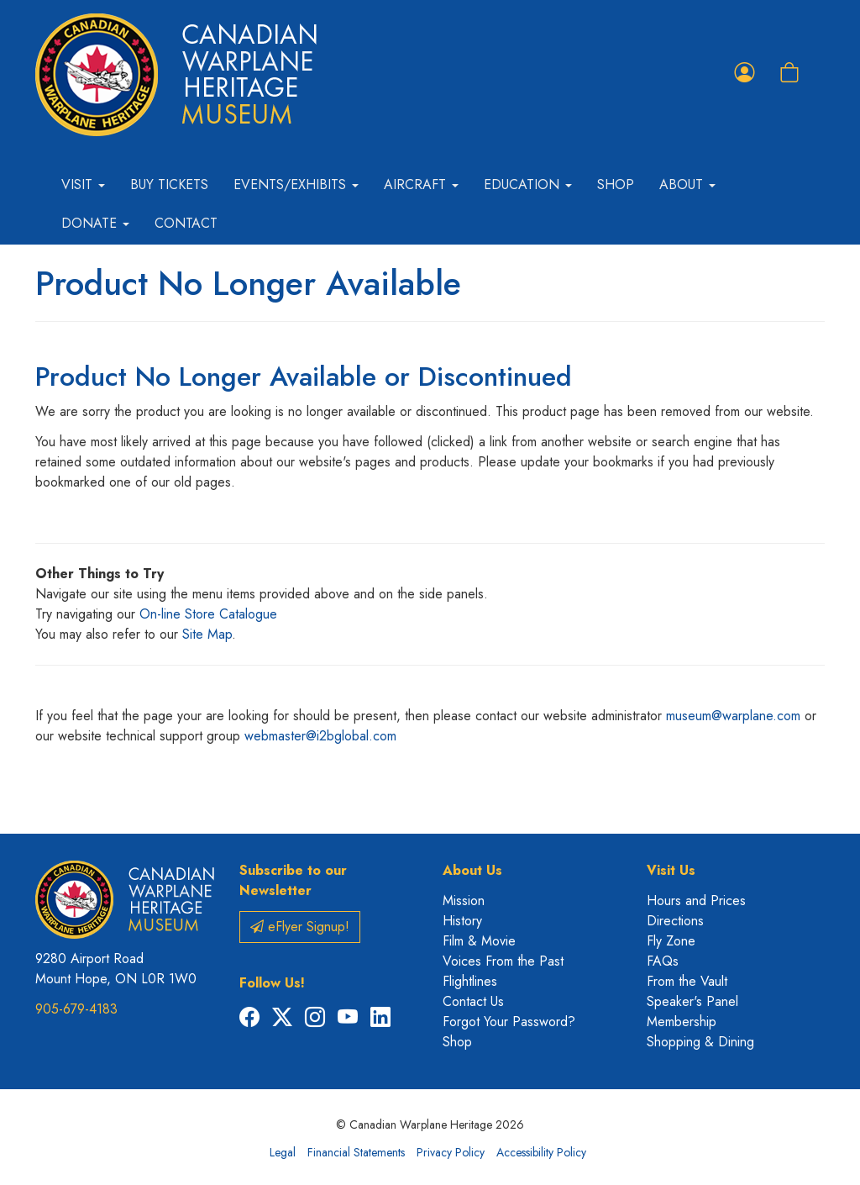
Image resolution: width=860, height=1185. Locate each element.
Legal (283, 1152)
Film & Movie (479, 941)
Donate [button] (95, 223)
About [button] (687, 184)
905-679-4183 (76, 1009)
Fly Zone (671, 941)
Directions (675, 920)
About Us (472, 870)
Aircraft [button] (421, 184)
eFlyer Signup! (299, 926)
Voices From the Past (503, 961)
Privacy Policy (451, 1152)
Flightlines (470, 981)
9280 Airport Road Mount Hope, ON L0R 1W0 (116, 968)
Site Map (207, 634)
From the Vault (687, 981)
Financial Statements (356, 1152)
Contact (186, 223)
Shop (615, 184)
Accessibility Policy (541, 1152)
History (462, 920)
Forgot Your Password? (509, 1021)
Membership (681, 1021)
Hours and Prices (696, 900)
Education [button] (528, 184)
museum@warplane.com (733, 715)
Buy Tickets (169, 184)
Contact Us (473, 1001)
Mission (464, 900)
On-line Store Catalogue (208, 614)
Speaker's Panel (692, 1001)
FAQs (663, 961)
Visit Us (671, 870)
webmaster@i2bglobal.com (320, 735)
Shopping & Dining (700, 1041)
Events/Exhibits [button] (296, 184)
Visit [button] (83, 184)
